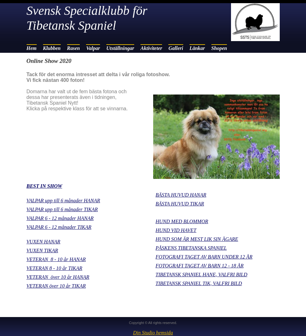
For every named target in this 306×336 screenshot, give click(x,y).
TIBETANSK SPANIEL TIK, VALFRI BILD (199, 283)
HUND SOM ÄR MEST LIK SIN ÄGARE (197, 239)
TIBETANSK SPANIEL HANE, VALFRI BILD (201, 274)
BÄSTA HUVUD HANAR (181, 195)
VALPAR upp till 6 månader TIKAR (62, 209)
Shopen (219, 48)
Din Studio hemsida (153, 332)
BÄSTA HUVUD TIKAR (180, 203)
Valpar (93, 48)
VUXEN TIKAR (42, 250)
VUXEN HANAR (43, 241)
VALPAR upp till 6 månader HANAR (63, 200)
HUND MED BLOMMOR (182, 221)
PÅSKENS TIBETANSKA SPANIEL (191, 248)
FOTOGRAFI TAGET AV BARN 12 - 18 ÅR (200, 265)
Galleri (175, 48)
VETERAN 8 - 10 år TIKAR (54, 268)
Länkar (197, 48)
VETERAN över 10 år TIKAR (56, 286)
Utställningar (120, 48)
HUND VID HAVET (176, 230)
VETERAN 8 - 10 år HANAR (56, 259)
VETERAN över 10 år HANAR (58, 277)
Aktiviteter (151, 48)
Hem (32, 48)
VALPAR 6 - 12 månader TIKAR (59, 227)
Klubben (52, 48)
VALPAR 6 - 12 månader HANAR (60, 218)
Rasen (73, 48)
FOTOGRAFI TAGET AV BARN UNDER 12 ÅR (204, 257)
